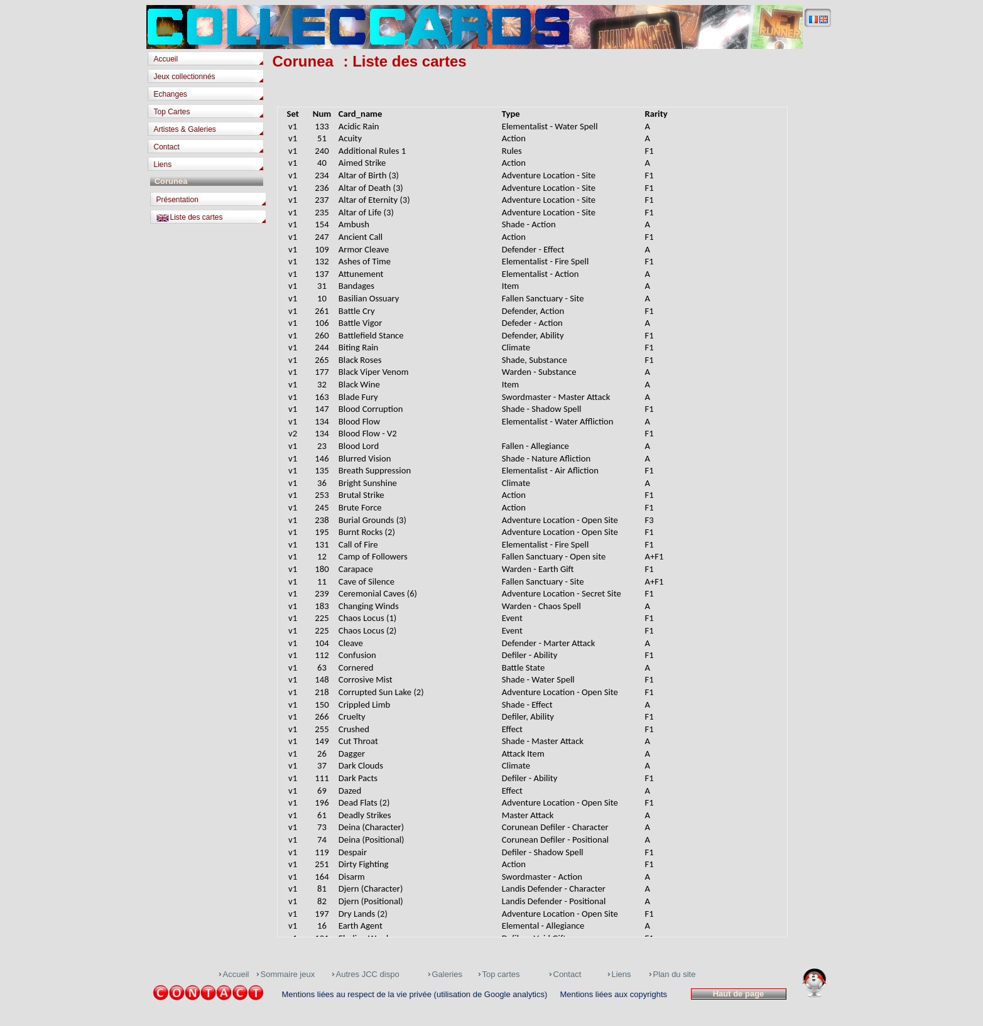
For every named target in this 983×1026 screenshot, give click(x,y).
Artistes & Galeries (185, 129)
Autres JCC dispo (367, 974)
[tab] (209, 60)
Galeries (447, 974)
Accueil (166, 59)
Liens (163, 164)
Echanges (170, 94)
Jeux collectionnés (184, 76)
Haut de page (738, 993)
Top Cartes (172, 111)
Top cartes (501, 974)
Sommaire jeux (288, 974)
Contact (167, 147)
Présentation (177, 199)
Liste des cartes (196, 217)
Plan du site (674, 974)
